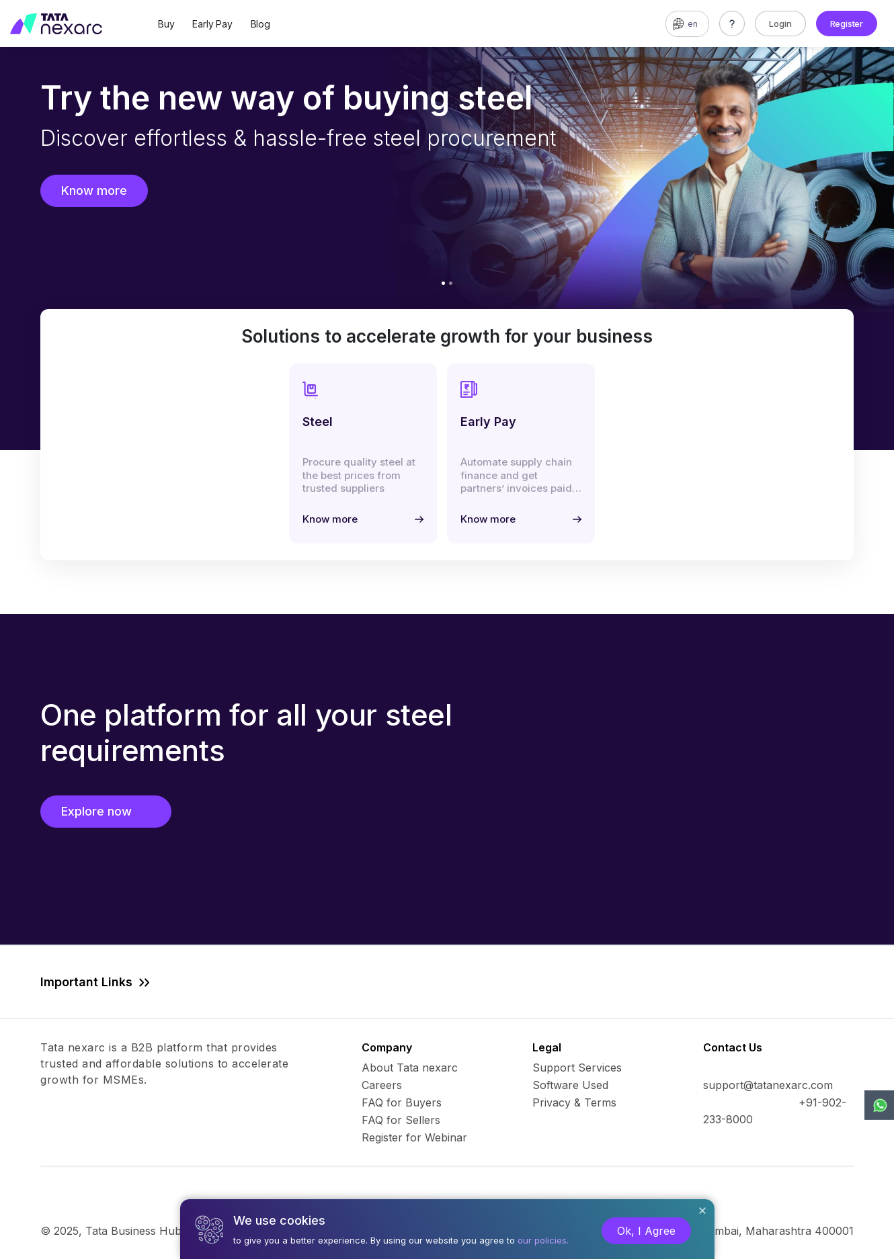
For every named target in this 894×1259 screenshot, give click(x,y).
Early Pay (212, 24)
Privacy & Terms (574, 1102)
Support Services (577, 1067)
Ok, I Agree (646, 1231)
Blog (260, 24)
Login (780, 23)
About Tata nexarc (410, 1067)
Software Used (570, 1085)
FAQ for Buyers (402, 1102)
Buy (166, 24)
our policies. (543, 1240)
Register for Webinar (414, 1137)
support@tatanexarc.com (768, 1085)
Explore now (106, 811)
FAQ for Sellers (401, 1120)
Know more (94, 190)
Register (846, 23)
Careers (382, 1085)
